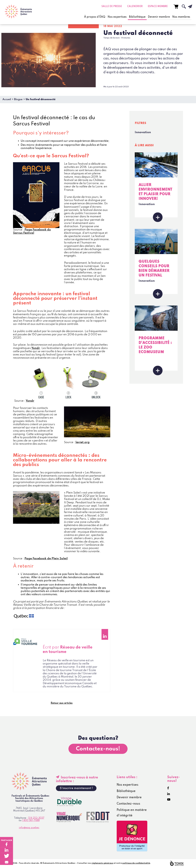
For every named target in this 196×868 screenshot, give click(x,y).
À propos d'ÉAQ (94, 17)
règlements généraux (102, 864)
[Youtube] (168, 800)
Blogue (18, 99)
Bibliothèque (137, 17)
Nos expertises (117, 17)
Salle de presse (112, 6)
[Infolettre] (187, 6)
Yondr (35, 348)
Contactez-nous (128, 804)
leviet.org (82, 442)
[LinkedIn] (168, 794)
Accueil (6, 99)
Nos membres (181, 17)
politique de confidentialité (136, 864)
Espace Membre (158, 6)
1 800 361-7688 (31, 821)
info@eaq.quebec (29, 828)
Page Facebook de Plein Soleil (46, 558)
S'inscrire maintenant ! (76, 788)
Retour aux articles (61, 703)
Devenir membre (159, 17)
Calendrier (135, 6)
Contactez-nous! (98, 749)
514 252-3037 (36, 818)
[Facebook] (168, 789)
